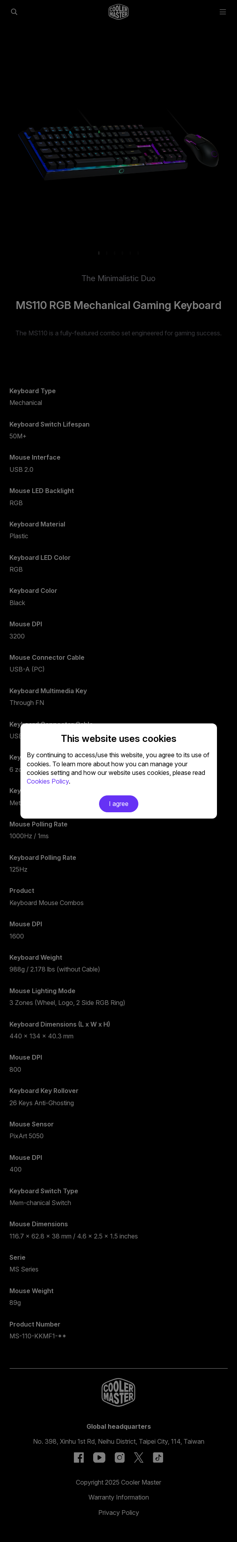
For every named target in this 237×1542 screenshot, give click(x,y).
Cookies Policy (48, 781)
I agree (119, 804)
